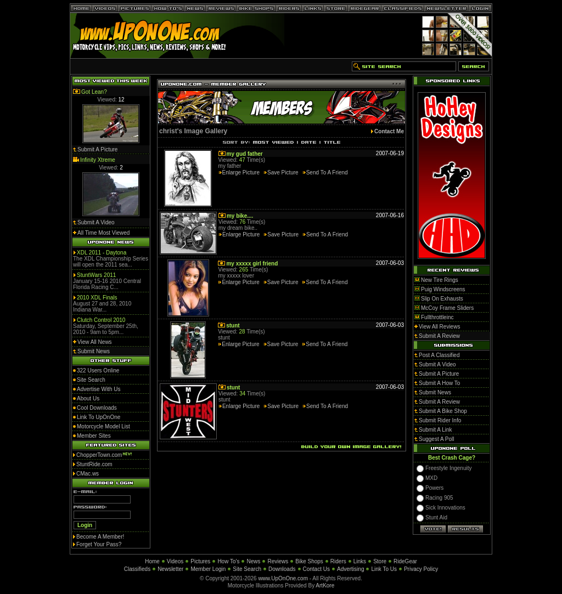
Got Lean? (94, 92)
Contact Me (389, 131)
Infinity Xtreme (97, 160)
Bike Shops (309, 561)
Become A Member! (100, 537)
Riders (338, 561)
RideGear (405, 561)
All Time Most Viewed (103, 233)
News (253, 561)
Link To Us (384, 569)
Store (379, 561)
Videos (175, 561)
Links (359, 561)
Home (152, 561)
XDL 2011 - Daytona (101, 253)
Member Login (208, 569)
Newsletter (170, 569)
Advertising (350, 569)
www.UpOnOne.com (283, 578)
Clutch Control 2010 (101, 320)
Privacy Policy (421, 569)
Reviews (277, 561)
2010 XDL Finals (97, 298)
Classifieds (137, 569)
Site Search (247, 569)
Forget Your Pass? (98, 544)
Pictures (200, 561)
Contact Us (316, 569)
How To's (228, 561)
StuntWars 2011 (96, 275)
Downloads (281, 569)
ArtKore (325, 585)
